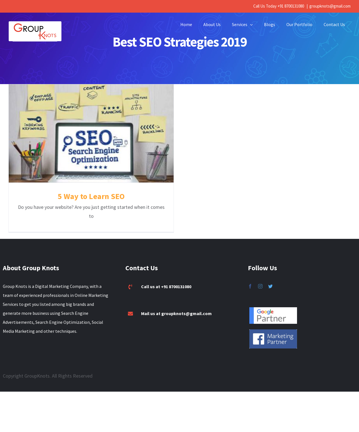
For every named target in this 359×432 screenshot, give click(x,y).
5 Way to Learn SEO (91, 196)
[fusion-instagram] (260, 277)
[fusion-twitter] (270, 277)
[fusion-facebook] (250, 277)
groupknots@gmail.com (330, 6)
